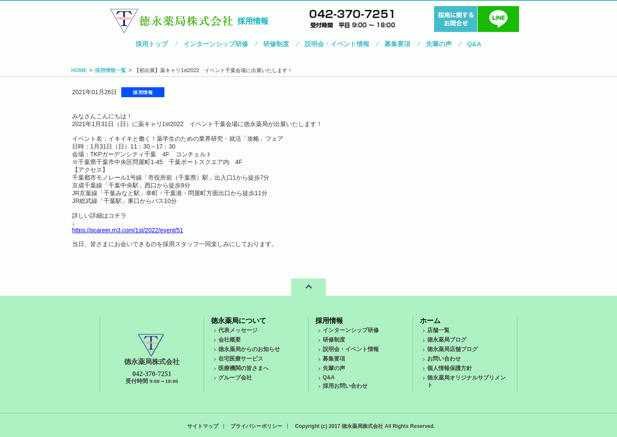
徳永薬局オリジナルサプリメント (466, 381)
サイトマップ (202, 426)
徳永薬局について (238, 320)
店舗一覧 (438, 330)
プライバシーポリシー (256, 426)
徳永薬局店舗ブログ (452, 349)
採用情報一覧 (110, 70)
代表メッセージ (238, 330)
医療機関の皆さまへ (243, 368)
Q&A (474, 44)
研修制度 (276, 44)
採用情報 (329, 320)
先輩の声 (439, 44)
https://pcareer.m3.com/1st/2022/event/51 (127, 230)
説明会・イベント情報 (337, 44)
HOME (79, 70)
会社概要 (229, 340)
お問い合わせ (444, 359)
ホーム (430, 320)
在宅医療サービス (240, 359)
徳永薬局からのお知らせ (249, 349)
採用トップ (151, 44)
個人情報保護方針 (449, 368)
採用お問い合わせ (345, 386)
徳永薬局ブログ (446, 340)
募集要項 (397, 44)
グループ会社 (235, 378)
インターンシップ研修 (215, 44)
